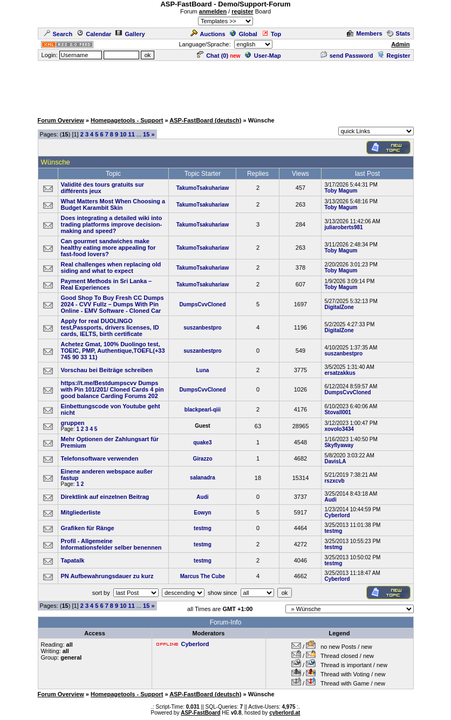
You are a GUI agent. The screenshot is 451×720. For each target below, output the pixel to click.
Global (243, 34)
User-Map (263, 55)
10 (123, 134)
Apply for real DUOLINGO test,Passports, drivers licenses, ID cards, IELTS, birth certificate (110, 327)
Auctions (208, 34)
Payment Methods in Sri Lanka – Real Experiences (106, 284)
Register (393, 55)
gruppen (73, 423)
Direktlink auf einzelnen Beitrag (105, 496)
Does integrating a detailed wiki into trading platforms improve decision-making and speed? (111, 224)
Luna (202, 370)
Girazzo (202, 459)
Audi (202, 497)
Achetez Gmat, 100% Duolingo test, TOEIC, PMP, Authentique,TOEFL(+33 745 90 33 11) (113, 350)
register (242, 11)
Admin (400, 44)
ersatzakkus (339, 373)
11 (131, 134)
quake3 (202, 442)
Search (58, 34)
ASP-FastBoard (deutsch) (205, 120)
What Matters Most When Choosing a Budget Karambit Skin (113, 204)
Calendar (94, 34)
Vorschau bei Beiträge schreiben (107, 370)
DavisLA (335, 461)
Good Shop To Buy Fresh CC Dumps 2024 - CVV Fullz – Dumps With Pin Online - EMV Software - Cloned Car (112, 304)
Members (364, 33)
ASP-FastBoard (200, 713)
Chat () (212, 55)
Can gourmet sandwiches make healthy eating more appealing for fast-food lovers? (108, 247)
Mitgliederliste (81, 512)
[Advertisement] (225, 86)
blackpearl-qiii (202, 410)
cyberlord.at (284, 713)
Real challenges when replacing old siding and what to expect (111, 267)
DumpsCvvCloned (202, 304)
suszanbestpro (202, 328)
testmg (202, 528)
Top (271, 34)
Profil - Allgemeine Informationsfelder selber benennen (111, 544)
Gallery (130, 34)
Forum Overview (61, 120)
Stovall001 (337, 412)
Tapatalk (73, 560)
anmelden (213, 11)
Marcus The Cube (202, 576)
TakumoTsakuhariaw (202, 188)
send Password (346, 55)
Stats (399, 33)
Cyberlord (337, 515)
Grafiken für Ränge (87, 528)
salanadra (202, 478)
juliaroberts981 (343, 227)
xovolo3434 (338, 429)
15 (146, 134)
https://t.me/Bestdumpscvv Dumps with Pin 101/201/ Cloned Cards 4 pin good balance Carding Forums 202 (112, 389)
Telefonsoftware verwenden (100, 458)
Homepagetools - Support (127, 120)
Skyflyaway (338, 445)
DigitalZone (338, 307)
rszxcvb (334, 481)
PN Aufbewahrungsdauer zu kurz (107, 576)
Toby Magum (340, 191)
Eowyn (202, 513)
